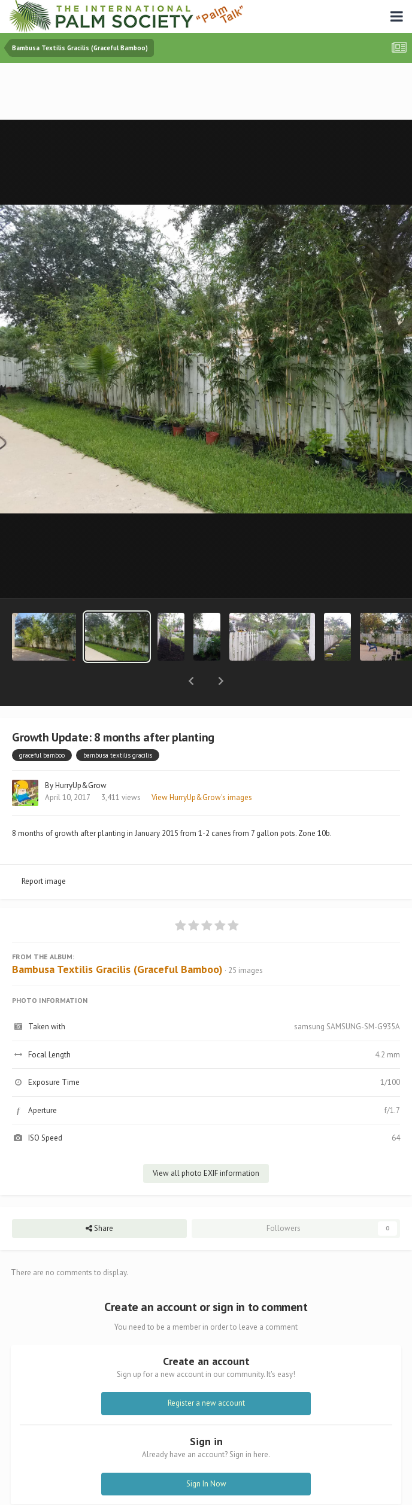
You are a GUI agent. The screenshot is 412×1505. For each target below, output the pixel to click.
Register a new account (206, 1372)
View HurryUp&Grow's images (202, 766)
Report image (44, 850)
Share (99, 1197)
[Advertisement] (206, 92)
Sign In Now (206, 1453)
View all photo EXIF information (206, 1142)
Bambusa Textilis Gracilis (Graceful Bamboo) (117, 938)
